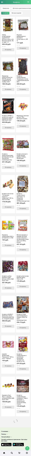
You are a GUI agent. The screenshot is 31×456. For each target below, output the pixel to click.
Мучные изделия (16, 13)
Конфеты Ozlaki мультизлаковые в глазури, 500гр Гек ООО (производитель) (22, 317)
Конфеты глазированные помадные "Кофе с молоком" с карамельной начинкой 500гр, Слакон (22, 400)
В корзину (8, 49)
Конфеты (5, 13)
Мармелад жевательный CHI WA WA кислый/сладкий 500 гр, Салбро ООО (7, 79)
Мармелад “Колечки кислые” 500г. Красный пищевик (23, 117)
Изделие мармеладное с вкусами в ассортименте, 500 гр (22, 37)
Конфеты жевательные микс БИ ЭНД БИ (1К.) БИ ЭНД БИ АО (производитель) (7, 157)
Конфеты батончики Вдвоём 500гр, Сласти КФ (23, 278)
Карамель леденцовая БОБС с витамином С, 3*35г (8, 236)
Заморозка (6, 8)
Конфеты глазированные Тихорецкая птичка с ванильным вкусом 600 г (23, 79)
